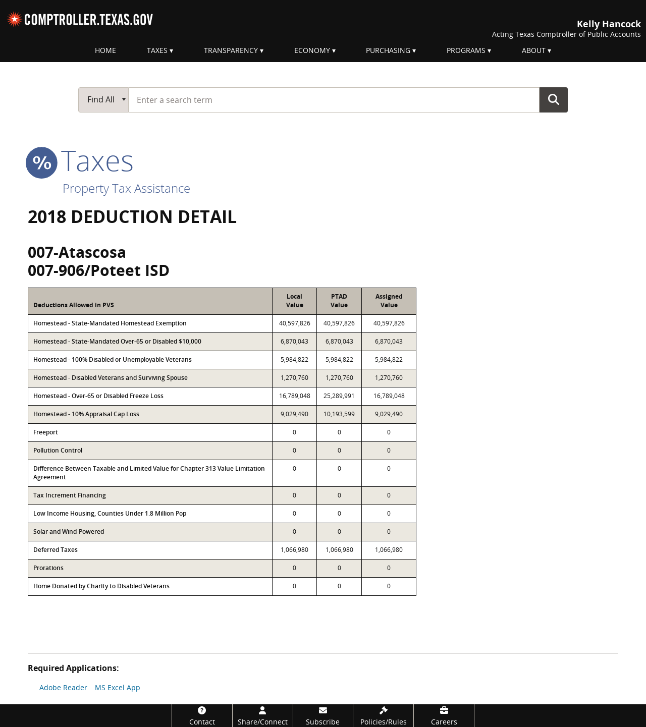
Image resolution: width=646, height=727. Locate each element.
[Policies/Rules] (383, 715)
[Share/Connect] (263, 715)
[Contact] (202, 715)
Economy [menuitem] (312, 50)
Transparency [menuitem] (231, 50)
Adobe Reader (63, 687)
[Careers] (444, 715)
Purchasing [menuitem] (388, 50)
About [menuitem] (534, 50)
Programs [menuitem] (466, 50)
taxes (81, 160)
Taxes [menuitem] (157, 50)
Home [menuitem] (105, 50)
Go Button (554, 99)
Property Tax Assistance (126, 188)
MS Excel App (117, 687)
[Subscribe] (323, 715)
